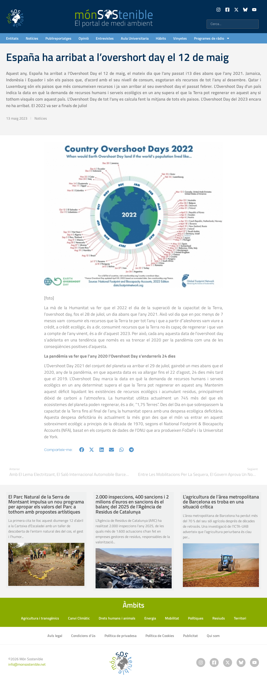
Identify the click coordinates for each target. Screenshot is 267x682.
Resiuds (218, 618)
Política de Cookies (159, 635)
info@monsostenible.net (27, 664)
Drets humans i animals (117, 618)
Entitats (12, 38)
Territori (240, 618)
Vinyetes (180, 38)
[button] (81, 449)
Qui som (213, 635)
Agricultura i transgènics (40, 618)
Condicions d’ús (83, 635)
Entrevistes (105, 38)
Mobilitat (172, 618)
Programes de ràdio (212, 38)
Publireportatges (58, 38)
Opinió (84, 38)
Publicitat (190, 635)
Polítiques (195, 618)
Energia (150, 618)
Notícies (32, 38)
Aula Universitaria (135, 38)
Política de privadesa (121, 635)
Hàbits (161, 38)
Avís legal (54, 635)
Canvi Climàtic (79, 618)
